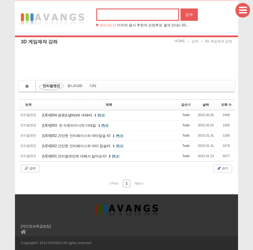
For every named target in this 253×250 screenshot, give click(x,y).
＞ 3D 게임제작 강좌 (216, 41)
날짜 (206, 104)
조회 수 (226, 104)
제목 (109, 104)
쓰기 (222, 168)
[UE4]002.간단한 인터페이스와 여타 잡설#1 (77, 146)
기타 (92, 86)
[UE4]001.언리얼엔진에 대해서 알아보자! (75, 156)
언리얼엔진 (51, 86)
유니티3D (74, 86)
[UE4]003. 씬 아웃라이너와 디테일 (69, 125)
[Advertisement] (126, 60)
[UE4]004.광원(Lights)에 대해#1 (67, 115)
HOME (179, 41)
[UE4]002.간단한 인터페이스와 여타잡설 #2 (77, 136)
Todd (185, 115)
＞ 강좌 (192, 41)
